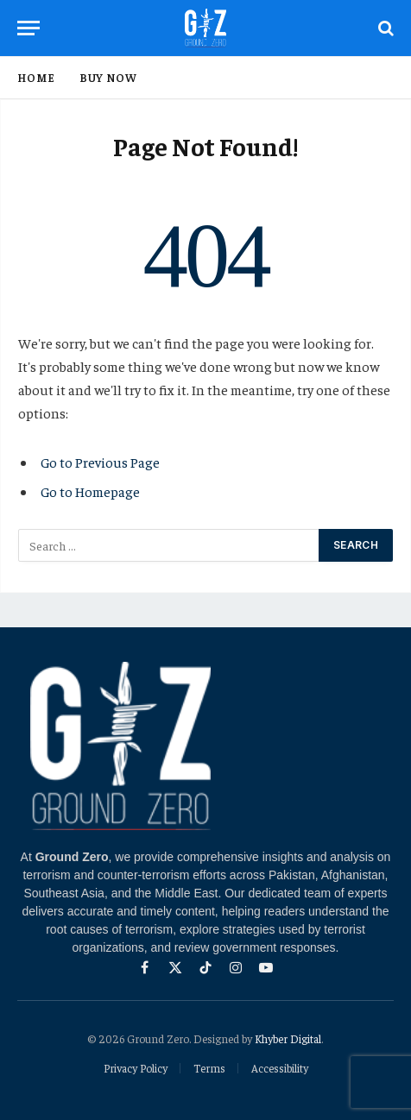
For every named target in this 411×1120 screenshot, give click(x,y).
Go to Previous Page (100, 461)
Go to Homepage (90, 491)
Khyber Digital (288, 1038)
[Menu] (28, 28)
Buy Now (108, 77)
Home (36, 77)
